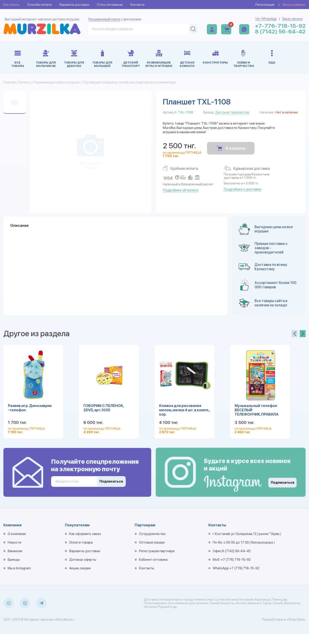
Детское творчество (232, 112)
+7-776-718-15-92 (280, 26)
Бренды (14, 560)
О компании (17, 534)
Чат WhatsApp (266, 19)
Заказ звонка (292, 19)
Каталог (25, 82)
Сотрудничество (152, 534)
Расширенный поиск (104, 19)
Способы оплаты (39, 4)
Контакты (137, 4)
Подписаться (282, 482)
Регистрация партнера (157, 551)
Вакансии (15, 551)
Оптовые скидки (152, 542)
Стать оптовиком (110, 4)
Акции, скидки (80, 568)
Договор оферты (82, 560)
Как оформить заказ (85, 534)
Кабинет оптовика (153, 560)
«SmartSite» (296, 619)
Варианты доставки (74, 4)
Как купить (11, 4)
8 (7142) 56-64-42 (280, 31)
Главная (9, 82)
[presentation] (294, 333)
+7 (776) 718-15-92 (236, 560)
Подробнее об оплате (180, 190)
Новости (14, 542)
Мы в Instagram (19, 568)
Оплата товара (81, 542)
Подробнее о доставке (242, 189)
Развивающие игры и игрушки (56, 82)
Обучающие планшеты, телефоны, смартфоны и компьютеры (129, 82)
